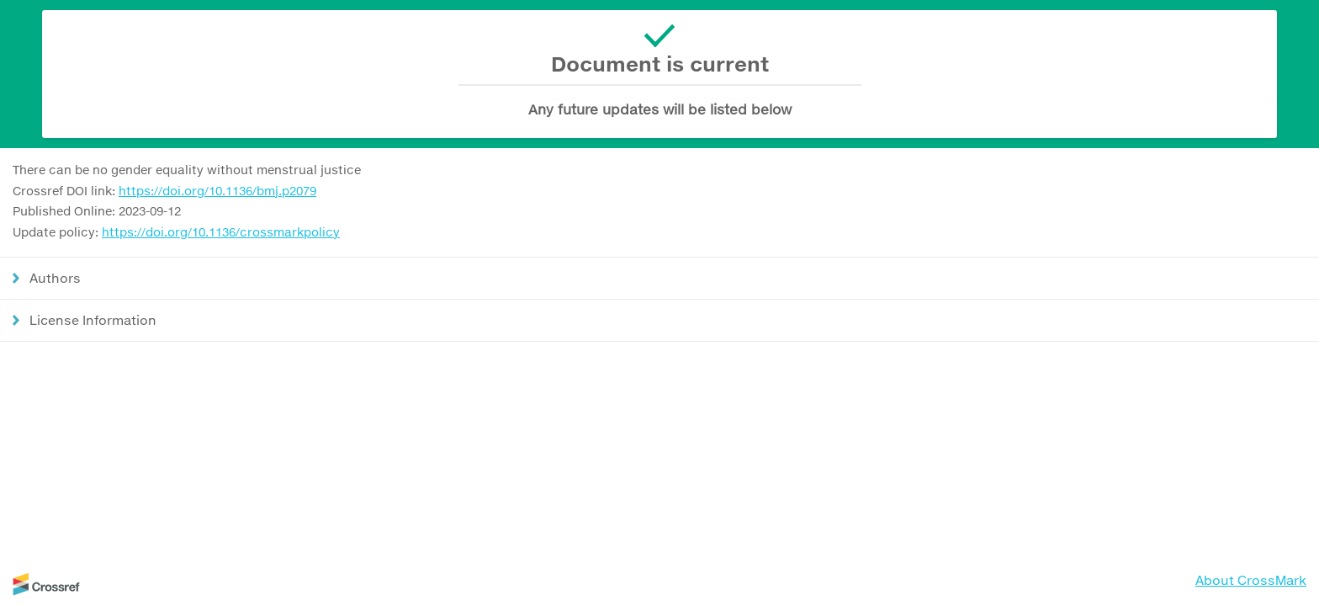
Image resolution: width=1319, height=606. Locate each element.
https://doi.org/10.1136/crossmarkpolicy (221, 232)
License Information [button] (92, 319)
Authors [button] (55, 277)
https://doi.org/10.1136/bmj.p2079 (217, 190)
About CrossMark (1250, 579)
